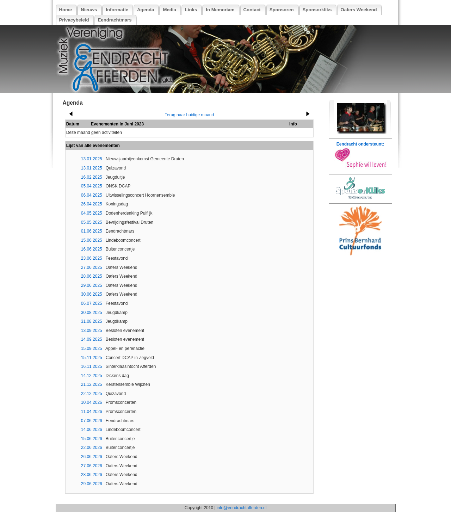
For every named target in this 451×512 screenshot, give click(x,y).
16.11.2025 (91, 366)
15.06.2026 (91, 438)
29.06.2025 (91, 285)
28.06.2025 (91, 276)
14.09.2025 (91, 339)
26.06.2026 (91, 456)
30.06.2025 (91, 294)
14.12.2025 (91, 375)
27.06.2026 (91, 465)
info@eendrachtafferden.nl (241, 507)
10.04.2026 (91, 402)
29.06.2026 (91, 483)
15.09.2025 (91, 348)
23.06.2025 (91, 258)
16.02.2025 (91, 177)
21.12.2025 (91, 384)
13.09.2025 (91, 330)
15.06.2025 (91, 240)
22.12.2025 (91, 393)
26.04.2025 (91, 204)
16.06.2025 (91, 249)
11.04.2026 (91, 411)
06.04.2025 (91, 195)
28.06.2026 (91, 474)
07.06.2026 (91, 420)
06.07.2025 (91, 303)
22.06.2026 (91, 447)
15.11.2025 (91, 357)
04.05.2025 (91, 213)
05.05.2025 (91, 222)
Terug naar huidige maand (189, 114)
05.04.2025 (91, 186)
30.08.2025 (91, 312)
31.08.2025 (91, 321)
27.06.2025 (91, 267)
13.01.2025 (91, 158)
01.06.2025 (91, 231)
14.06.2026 (91, 429)
